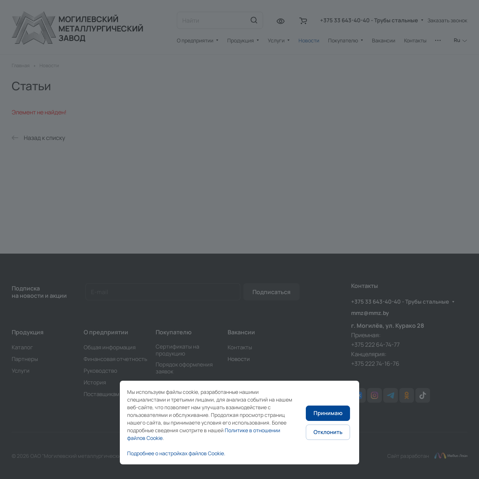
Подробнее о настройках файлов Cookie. (176, 453)
